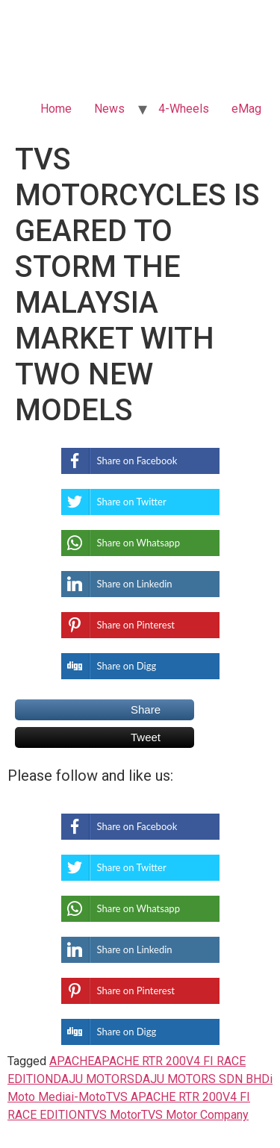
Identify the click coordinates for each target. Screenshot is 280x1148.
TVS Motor (113, 1115)
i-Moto (88, 1097)
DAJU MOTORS (93, 1079)
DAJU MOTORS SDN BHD (202, 1079)
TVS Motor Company (195, 1115)
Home (56, 109)
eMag (246, 109)
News (109, 109)
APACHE (71, 1061)
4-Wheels (183, 109)
